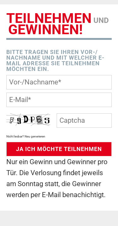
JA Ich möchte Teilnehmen (59, 149)
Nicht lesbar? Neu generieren (25, 136)
